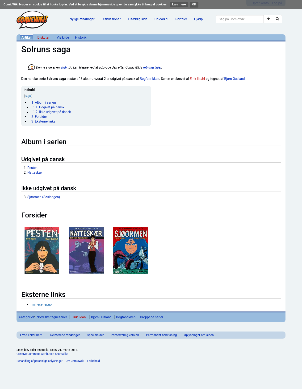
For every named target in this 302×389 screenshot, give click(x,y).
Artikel (26, 37)
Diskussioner (111, 19)
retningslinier (152, 67)
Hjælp (198, 19)
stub (64, 67)
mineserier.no (42, 304)
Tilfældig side (137, 19)
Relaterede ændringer (65, 335)
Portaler (181, 19)
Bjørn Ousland (234, 79)
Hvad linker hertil (31, 335)
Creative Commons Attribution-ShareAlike (42, 354)
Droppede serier (151, 317)
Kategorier (26, 317)
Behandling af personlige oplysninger (40, 361)
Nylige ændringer (82, 19)
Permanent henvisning (161, 335)
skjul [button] (28, 96)
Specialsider (95, 335)
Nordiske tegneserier (52, 317)
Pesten (32, 168)
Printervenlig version (125, 335)
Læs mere (179, 4)
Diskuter (43, 37)
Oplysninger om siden (199, 335)
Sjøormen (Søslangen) (43, 197)
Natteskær (35, 172)
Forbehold (93, 361)
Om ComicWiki (75, 361)
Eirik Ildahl (197, 79)
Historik (80, 37)
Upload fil (161, 19)
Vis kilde (63, 37)
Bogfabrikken (149, 79)
